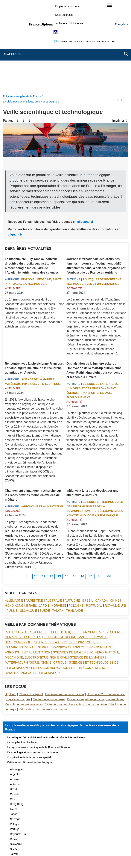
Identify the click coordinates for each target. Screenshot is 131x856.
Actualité (12, 199)
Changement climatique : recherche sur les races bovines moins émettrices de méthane (33, 406)
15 (74, 487)
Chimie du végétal (31, 605)
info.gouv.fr (75, 847)
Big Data (10, 605)
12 (51, 487)
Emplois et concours (67, 6)
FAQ (80, 829)
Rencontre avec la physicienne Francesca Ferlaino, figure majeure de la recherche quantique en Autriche (34, 279)
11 (43, 487)
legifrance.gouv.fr (54, 847)
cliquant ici (85, 132)
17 (90, 487)
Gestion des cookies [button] (108, 834)
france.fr (90, 847)
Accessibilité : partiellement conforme (31, 834)
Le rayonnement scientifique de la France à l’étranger (39, 658)
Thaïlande (74, 521)
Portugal (94, 516)
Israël (31, 516)
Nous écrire (66, 829)
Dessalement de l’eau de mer (64, 605)
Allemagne (14, 511)
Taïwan (58, 521)
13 (59, 487)
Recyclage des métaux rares (24, 615)
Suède (45, 521)
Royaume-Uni (115, 516)
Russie (12, 521)
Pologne (76, 516)
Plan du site (47, 829)
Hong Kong (14, 516)
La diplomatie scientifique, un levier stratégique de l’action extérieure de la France (62, 638)
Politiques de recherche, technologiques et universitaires (56, 542)
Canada (101, 511)
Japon (44, 516)
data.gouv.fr (107, 847)
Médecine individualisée (49, 610)
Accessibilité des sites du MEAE (74, 834)
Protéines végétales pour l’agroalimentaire (95, 610)
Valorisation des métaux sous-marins (43, 620)
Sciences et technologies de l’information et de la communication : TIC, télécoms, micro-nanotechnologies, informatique (61, 578)
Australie (53, 511)
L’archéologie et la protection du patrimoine (32, 663)
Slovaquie (28, 521)
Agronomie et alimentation (42, 417)
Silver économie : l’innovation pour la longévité (76, 615)
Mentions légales (98, 829)
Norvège (58, 516)
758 (109, 487)
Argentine (34, 511)
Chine (114, 511)
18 (98, 487)
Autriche (12, 190)
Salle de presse (64, 14)
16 (82, 487)
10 (35, 487)
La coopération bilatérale (22, 653)
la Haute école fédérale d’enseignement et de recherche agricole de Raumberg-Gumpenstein (34, 473)
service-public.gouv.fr (27, 847)
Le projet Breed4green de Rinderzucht (30, 432)
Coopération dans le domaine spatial (29, 668)
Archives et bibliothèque (69, 23)
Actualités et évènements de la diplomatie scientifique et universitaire (48, 774)
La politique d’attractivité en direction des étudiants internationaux (46, 648)
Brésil (87, 511)
